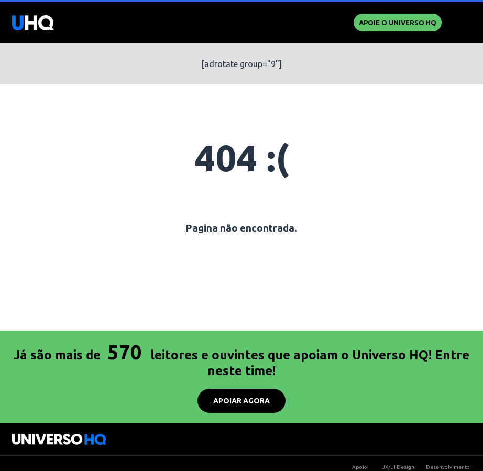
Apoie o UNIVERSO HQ (397, 22)
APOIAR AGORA (241, 401)
